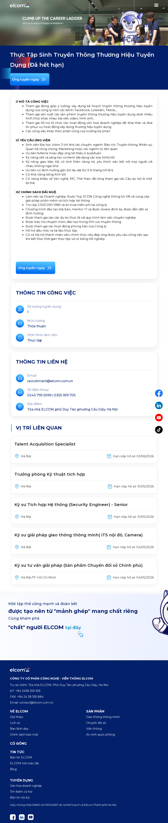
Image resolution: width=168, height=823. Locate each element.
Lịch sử (15, 723)
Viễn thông (94, 728)
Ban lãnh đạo (19, 728)
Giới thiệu (16, 717)
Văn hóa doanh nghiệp (26, 786)
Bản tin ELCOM (21, 757)
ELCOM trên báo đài (24, 763)
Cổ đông (18, 743)
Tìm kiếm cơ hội (21, 791)
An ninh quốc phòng (100, 734)
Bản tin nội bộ (20, 797)
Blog (13, 769)
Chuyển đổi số (96, 723)
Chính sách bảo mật (24, 734)
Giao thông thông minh (103, 717)
